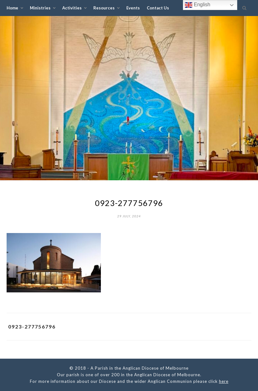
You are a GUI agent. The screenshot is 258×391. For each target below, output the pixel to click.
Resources (104, 7)
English (197, 5)
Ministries (40, 7)
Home (12, 7)
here (223, 381)
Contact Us (158, 7)
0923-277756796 (32, 326)
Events (133, 7)
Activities (72, 7)
